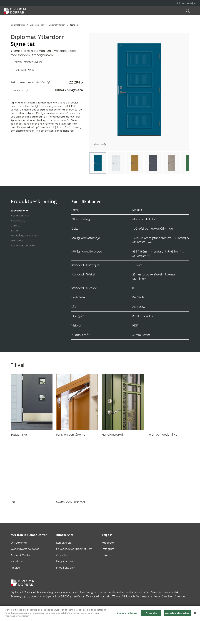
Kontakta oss (63, 542)
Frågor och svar (65, 561)
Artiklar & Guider (20, 555)
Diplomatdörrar (37, 25)
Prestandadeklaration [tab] (23, 245)
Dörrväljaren (24, 70)
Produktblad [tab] (18, 220)
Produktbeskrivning (28, 62)
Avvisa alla (151, 614)
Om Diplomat (19, 542)
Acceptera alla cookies (177, 614)
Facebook (108, 542)
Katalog (15, 567)
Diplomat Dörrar (18, 25)
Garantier (62, 555)
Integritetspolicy (65, 567)
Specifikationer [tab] (20, 210)
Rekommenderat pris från (30, 82)
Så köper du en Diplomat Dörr (74, 548)
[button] (194, 11)
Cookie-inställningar (127, 614)
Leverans (19, 90)
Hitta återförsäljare (186, 3)
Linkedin (107, 555)
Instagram (108, 548)
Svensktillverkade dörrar (25, 548)
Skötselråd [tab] (17, 240)
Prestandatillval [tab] (20, 215)
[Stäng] (195, 614)
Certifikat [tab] (16, 225)
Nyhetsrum (17, 561)
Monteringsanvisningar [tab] (24, 235)
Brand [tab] (14, 230)
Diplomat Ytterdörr (57, 25)
